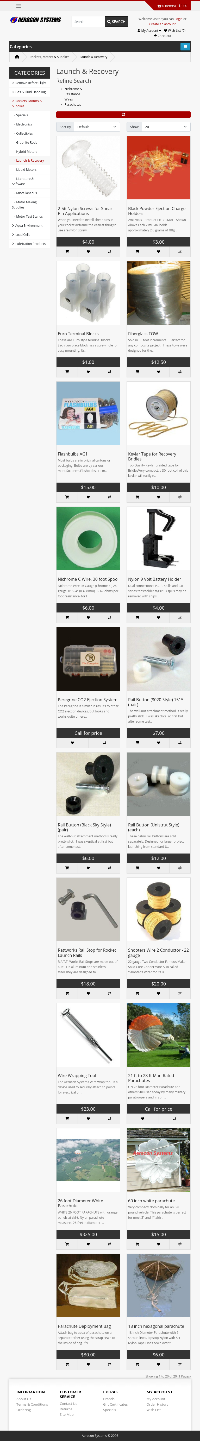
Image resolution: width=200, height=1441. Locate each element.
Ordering (23, 1409)
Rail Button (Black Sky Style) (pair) (84, 827)
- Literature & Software (23, 181)
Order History (157, 1404)
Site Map (67, 1414)
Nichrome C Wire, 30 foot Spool (88, 579)
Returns (66, 1409)
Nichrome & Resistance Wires (73, 94)
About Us (23, 1398)
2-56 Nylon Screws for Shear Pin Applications (85, 211)
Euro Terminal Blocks (78, 334)
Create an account (162, 24)
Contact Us (68, 1403)
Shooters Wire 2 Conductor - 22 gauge (158, 952)
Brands (109, 1398)
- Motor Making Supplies (24, 205)
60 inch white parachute (151, 1201)
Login (179, 19)
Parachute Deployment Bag (84, 1326)
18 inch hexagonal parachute (156, 1326)
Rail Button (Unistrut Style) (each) (153, 827)
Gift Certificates (115, 1404)
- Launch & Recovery (28, 160)
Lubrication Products (29, 244)
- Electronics (22, 124)
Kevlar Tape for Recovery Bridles (152, 456)
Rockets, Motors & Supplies (49, 57)
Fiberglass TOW (143, 334)
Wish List (154, 1409)
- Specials (20, 115)
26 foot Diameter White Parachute (80, 1203)
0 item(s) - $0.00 (172, 5)
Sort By (65, 126)
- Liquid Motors (24, 169)
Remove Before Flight (29, 83)
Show (134, 126)
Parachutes (73, 104)
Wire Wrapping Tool (77, 1075)
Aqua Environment (27, 225)
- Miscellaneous (24, 193)
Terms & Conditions (32, 1404)
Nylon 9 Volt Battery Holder (154, 579)
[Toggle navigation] (18, 5)
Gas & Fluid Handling (29, 92)
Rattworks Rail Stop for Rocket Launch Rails (87, 952)
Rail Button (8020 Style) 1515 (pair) (156, 702)
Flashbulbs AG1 (73, 454)
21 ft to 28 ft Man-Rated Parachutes (151, 1078)
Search (116, 21)
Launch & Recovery (94, 57)
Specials (109, 1409)
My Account (156, 1398)
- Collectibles (22, 133)
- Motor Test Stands (27, 216)
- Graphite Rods (24, 142)
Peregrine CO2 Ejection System (87, 700)
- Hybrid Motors (24, 151)
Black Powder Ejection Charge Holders (157, 211)
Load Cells (21, 234)
